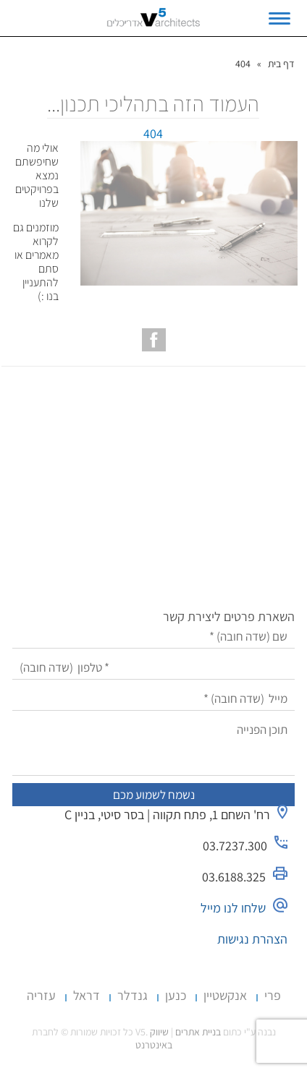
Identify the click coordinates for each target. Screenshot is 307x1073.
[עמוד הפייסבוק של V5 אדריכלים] (154, 339)
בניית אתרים (198, 1031)
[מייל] (153, 699)
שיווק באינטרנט (153, 1038)
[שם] (153, 637)
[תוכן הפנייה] (153, 747)
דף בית (281, 63)
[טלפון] (153, 668)
